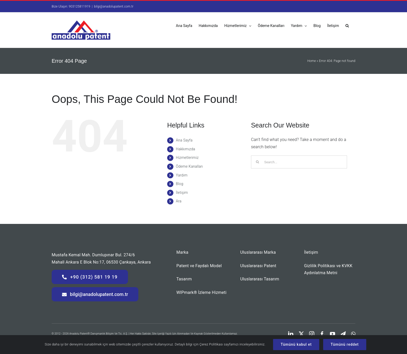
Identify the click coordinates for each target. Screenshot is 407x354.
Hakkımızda (185, 149)
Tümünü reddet (345, 344)
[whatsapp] (353, 334)
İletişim (182, 192)
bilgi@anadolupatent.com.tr (114, 6)
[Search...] (299, 161)
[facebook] (322, 334)
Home (311, 61)
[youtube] (332, 334)
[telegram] (343, 334)
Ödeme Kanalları (189, 166)
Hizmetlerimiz (187, 157)
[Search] (257, 161)
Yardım (182, 175)
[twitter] (301, 334)
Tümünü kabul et (296, 344)
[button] (347, 25)
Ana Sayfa (184, 140)
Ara (178, 201)
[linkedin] (290, 334)
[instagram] (311, 334)
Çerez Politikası (211, 344)
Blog (179, 184)
